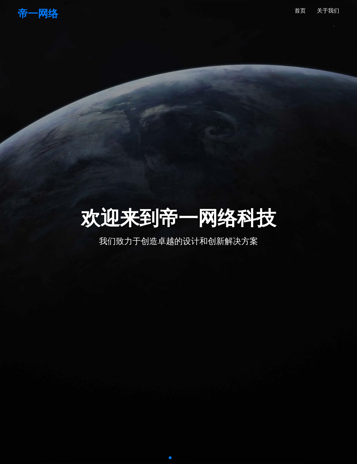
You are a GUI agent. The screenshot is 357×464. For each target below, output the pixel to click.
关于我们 (328, 10)
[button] (170, 457)
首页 (300, 10)
